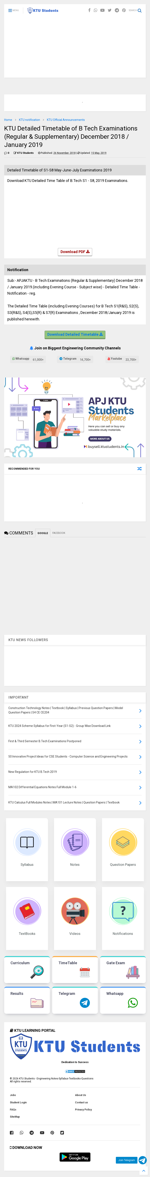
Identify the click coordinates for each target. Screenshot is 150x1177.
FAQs (13, 1109)
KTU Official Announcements (66, 119)
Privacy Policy (83, 1109)
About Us (80, 1095)
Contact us (81, 1102)
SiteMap (15, 1116)
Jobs (13, 1095)
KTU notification (29, 119)
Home (8, 119)
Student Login (18, 1102)
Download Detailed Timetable (75, 335)
